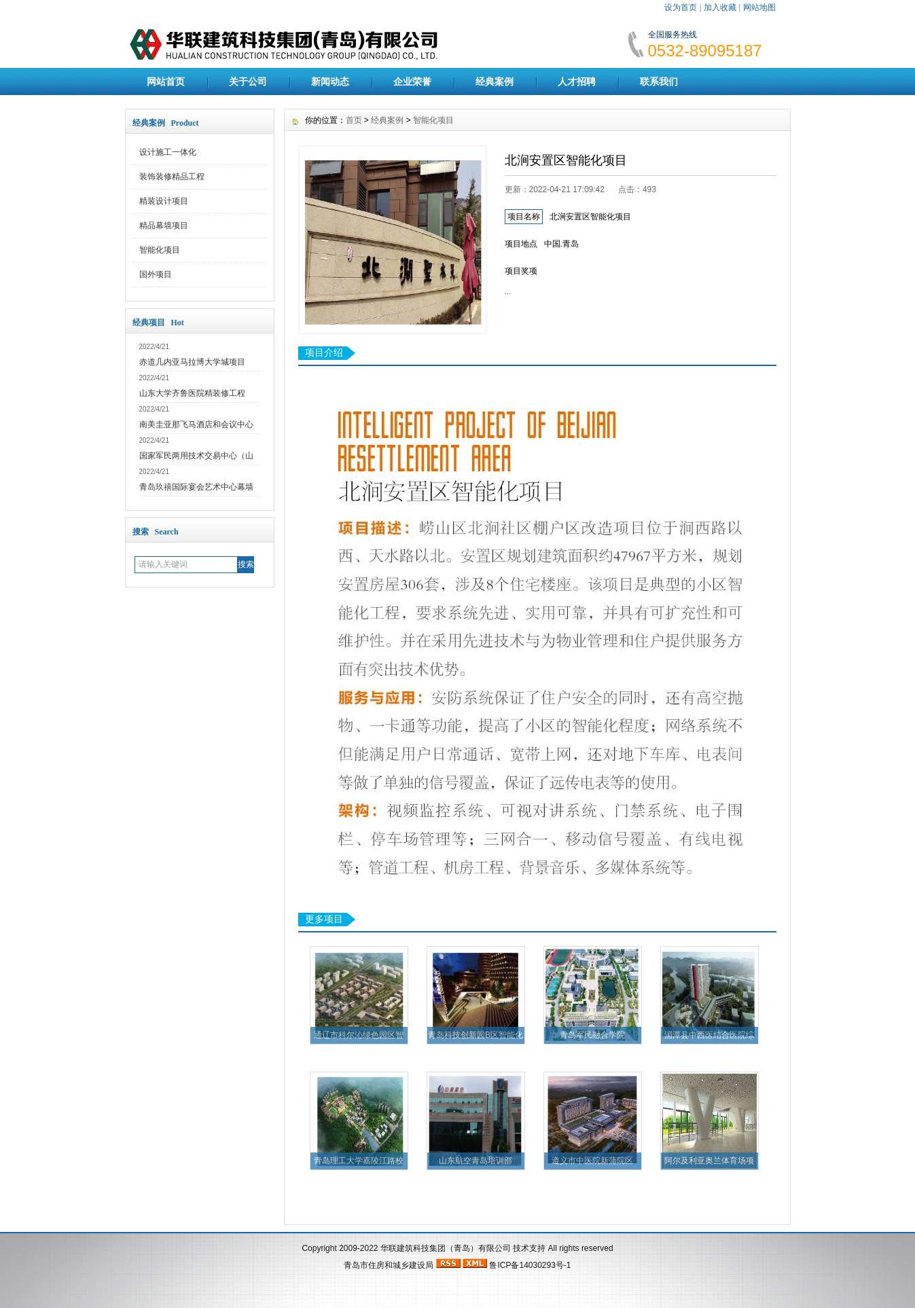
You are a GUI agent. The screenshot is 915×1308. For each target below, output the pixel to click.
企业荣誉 (412, 81)
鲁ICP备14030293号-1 (530, 1265)
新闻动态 (330, 81)
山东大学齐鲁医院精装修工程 (192, 393)
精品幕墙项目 (163, 225)
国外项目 (155, 274)
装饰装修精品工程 (171, 176)
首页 (354, 120)
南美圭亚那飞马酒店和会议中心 (196, 424)
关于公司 (248, 81)
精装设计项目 (163, 201)
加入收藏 (720, 7)
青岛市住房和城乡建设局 (388, 1265)
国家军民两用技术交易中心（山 (196, 455)
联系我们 (659, 81)
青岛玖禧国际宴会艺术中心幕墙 (196, 487)
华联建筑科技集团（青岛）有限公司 (445, 1248)
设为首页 (680, 7)
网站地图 (759, 7)
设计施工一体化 (167, 152)
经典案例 (495, 81)
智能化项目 (159, 250)
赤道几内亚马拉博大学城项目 (192, 362)
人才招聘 (577, 81)
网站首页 (166, 81)
